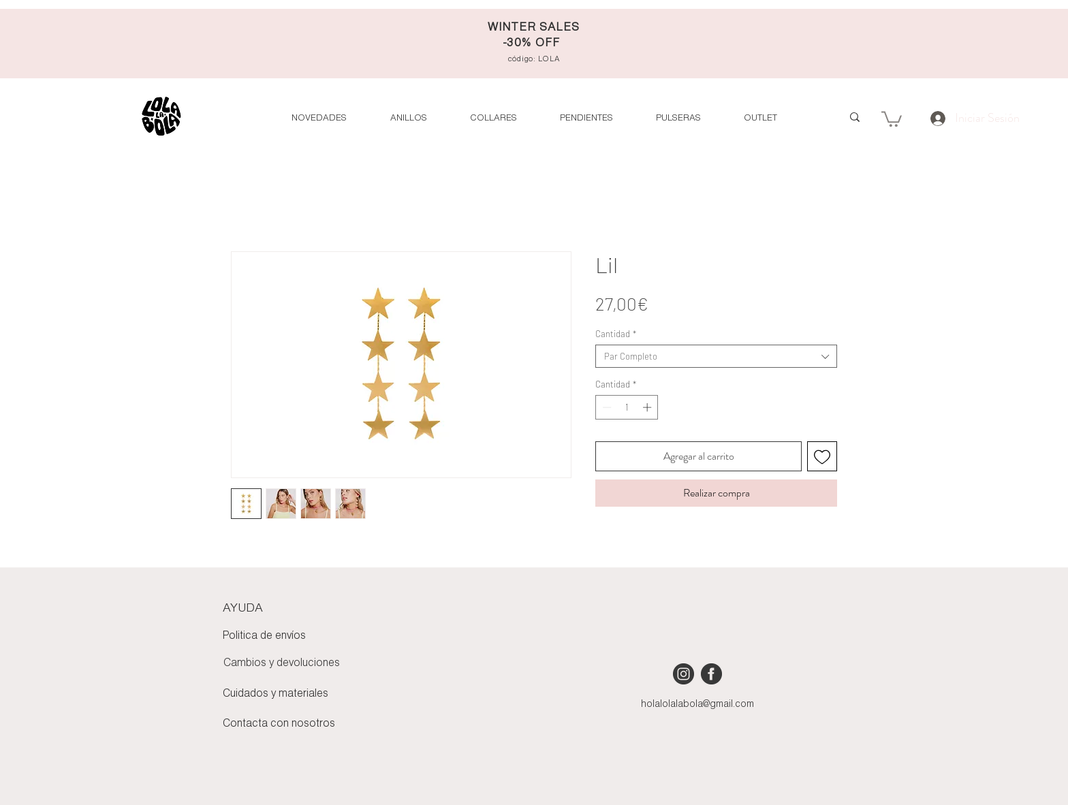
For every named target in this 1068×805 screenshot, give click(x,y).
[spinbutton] (627, 407)
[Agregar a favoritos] (822, 456)
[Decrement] (605, 407)
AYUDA (243, 608)
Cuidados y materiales (275, 694)
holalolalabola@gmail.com (697, 704)
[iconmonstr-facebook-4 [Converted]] (711, 673)
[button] (760, 118)
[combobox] (716, 356)
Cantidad (615, 333)
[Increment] (648, 407)
